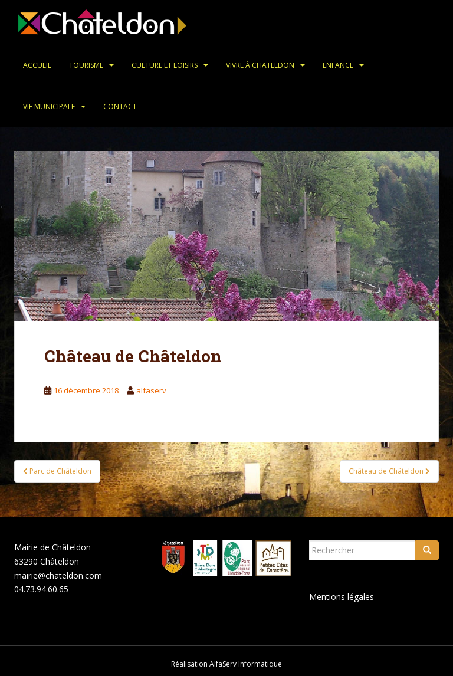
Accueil (37, 65)
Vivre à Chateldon (260, 65)
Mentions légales (341, 596)
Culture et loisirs (165, 65)
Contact (120, 106)
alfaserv (151, 390)
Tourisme (86, 65)
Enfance (338, 65)
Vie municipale (49, 106)
